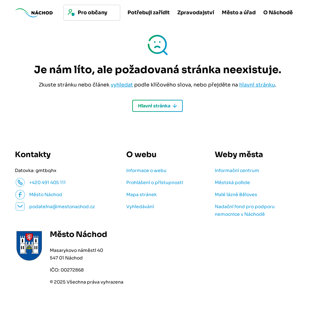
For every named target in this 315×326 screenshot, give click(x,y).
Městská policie (232, 182)
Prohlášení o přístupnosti (154, 182)
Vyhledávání (140, 206)
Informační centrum (237, 170)
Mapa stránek (141, 194)
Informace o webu (146, 170)
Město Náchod (45, 194)
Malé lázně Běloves (236, 194)
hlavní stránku (257, 84)
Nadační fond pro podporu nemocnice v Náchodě (245, 210)
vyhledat (122, 84)
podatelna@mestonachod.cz (62, 206)
